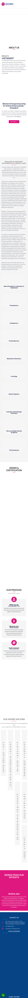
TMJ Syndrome (14, 450)
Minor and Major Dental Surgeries (14, 431)
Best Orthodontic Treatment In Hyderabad (14, 287)
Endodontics (14, 323)
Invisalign (14, 376)
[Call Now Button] (3, 995)
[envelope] (11, 928)
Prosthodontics (14, 341)
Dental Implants (14, 394)
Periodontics (14, 305)
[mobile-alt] (8, 926)
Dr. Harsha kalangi (24, 801)
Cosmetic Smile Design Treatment (14, 412)
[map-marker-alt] (14, 923)
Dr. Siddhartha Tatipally (17, 803)
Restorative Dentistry (14, 359)
